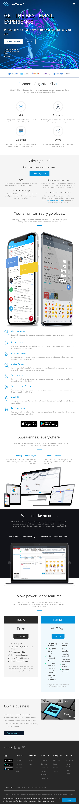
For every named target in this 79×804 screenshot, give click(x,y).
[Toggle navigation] (74, 4)
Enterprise (44, 768)
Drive (18, 772)
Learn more (7, 56)
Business (44, 764)
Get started (21, 636)
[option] (39, 526)
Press (55, 764)
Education (44, 778)
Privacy (55, 768)
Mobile (31, 760)
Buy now (58, 636)
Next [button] (69, 562)
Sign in (44, 787)
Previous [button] (9, 562)
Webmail (19, 760)
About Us (56, 760)
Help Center (70, 760)
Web (30, 764)
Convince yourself (39, 173)
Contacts (19, 764)
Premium (44, 760)
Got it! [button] (69, 800)
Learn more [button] (50, 801)
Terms (55, 772)
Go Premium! (35, 787)
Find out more (12, 733)
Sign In (29, 42)
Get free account (13, 42)
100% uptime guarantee (54, 200)
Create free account (22, 787)
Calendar (19, 768)
